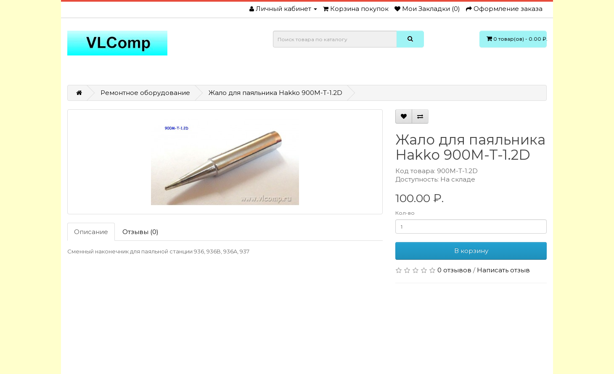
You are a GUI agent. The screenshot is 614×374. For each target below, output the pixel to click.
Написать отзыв (503, 270)
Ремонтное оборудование (145, 93)
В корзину (471, 251)
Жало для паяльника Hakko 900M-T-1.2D (275, 93)
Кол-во (405, 213)
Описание (91, 232)
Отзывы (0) (140, 232)
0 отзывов (454, 270)
